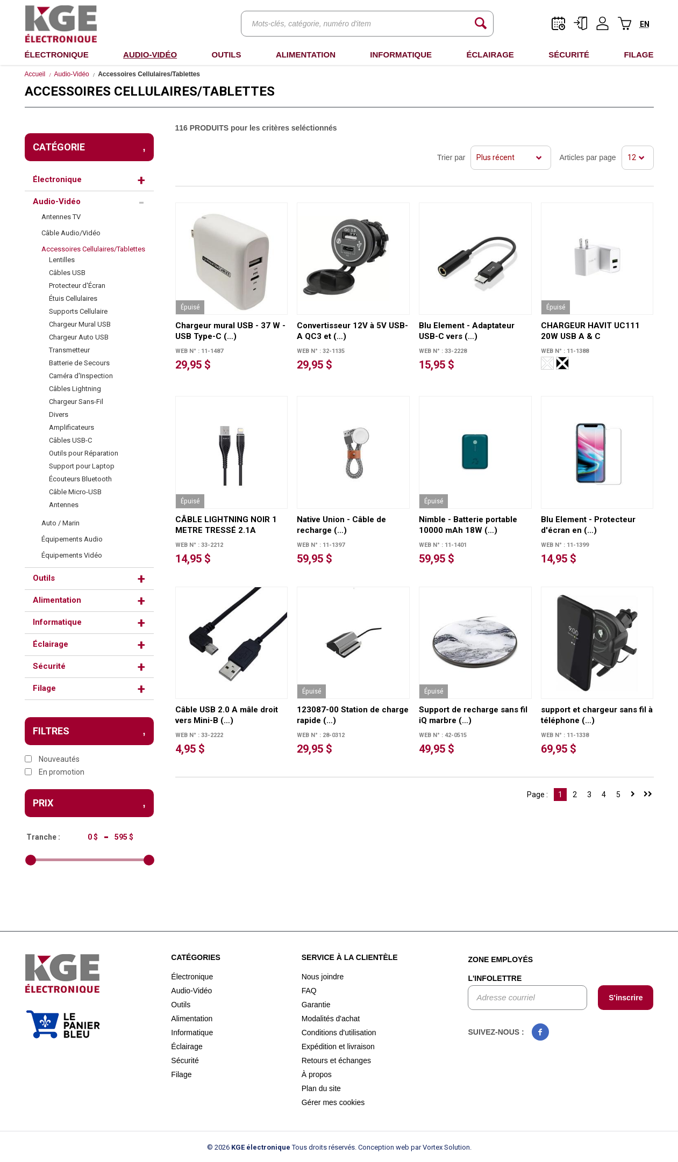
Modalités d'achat (331, 1018)
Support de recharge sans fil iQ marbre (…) (473, 715)
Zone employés (500, 959)
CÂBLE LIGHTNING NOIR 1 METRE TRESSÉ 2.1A (226, 525)
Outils (226, 54)
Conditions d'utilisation (339, 1032)
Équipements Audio (72, 539)
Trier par (451, 157)
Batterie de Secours (79, 363)
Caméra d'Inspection (81, 376)
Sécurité (568, 54)
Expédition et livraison (338, 1046)
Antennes (63, 505)
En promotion (54, 772)
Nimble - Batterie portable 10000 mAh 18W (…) (468, 525)
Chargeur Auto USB (79, 337)
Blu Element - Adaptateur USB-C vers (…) (467, 331)
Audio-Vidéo (150, 54)
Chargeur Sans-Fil (76, 402)
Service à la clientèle (350, 957)
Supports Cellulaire (78, 311)
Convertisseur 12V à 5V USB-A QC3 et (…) (352, 331)
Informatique (401, 54)
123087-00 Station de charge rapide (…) (353, 715)
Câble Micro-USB (75, 492)
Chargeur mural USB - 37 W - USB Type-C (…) (230, 331)
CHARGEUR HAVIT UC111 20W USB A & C (590, 331)
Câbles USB (67, 273)
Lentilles (62, 260)
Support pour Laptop (82, 466)
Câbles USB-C (70, 440)
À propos (317, 1074)
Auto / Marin (60, 523)
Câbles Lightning (75, 389)
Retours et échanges (336, 1060)
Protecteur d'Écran (77, 286)
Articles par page (587, 157)
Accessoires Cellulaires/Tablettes (93, 249)
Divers (58, 414)
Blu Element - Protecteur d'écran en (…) (588, 525)
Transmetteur (69, 350)
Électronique (57, 54)
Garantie (316, 1004)
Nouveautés (52, 759)
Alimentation (306, 54)
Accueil (35, 74)
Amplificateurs (71, 427)
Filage (638, 54)
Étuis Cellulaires (73, 298)
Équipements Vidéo (71, 555)
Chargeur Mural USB (80, 324)
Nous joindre (323, 976)
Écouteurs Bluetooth (80, 479)
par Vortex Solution (440, 1147)
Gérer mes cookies (333, 1102)
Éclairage (489, 54)
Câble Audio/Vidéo (71, 233)
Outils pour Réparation (83, 453)
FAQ (309, 990)
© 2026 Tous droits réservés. (281, 1147)
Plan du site (321, 1088)
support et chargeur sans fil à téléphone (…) (597, 715)
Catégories (195, 957)
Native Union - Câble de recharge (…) (341, 525)
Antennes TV (61, 217)
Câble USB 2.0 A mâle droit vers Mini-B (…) (226, 715)
